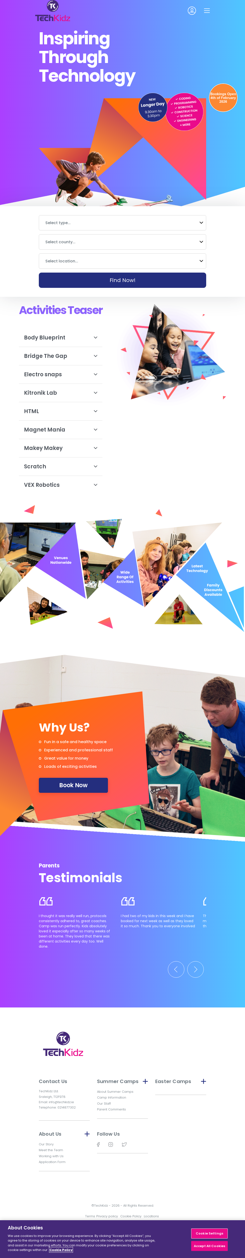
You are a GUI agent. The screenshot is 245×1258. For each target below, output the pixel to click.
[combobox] (122, 222)
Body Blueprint (61, 337)
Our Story (46, 1144)
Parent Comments (111, 1109)
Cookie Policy (130, 1216)
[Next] (195, 969)
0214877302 (66, 1107)
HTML (61, 411)
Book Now (73, 785)
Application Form (52, 1162)
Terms (90, 1216)
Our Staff (104, 1103)
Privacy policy (107, 1216)
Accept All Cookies (209, 1245)
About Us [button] (64, 1134)
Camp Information (111, 1097)
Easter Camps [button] (180, 1081)
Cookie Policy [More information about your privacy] (61, 1250)
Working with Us (51, 1156)
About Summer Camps (115, 1091)
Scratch (61, 466)
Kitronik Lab (61, 393)
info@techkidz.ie (61, 1102)
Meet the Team (51, 1150)
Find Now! (123, 280)
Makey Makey (61, 448)
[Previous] (176, 969)
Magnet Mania (61, 429)
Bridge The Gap (61, 356)
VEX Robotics (61, 485)
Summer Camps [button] (122, 1081)
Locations (151, 1216)
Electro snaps (61, 374)
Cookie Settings (209, 1233)
